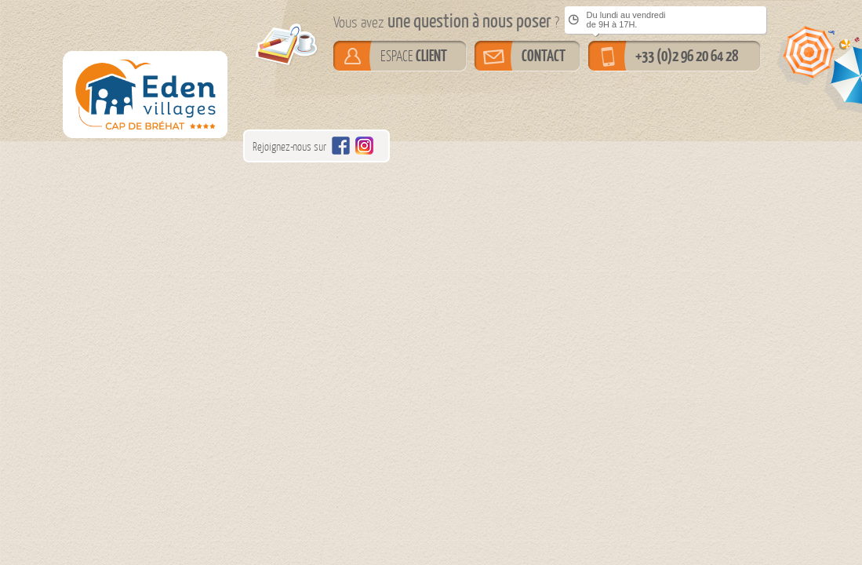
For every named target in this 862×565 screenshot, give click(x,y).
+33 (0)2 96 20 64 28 (686, 56)
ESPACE (413, 56)
